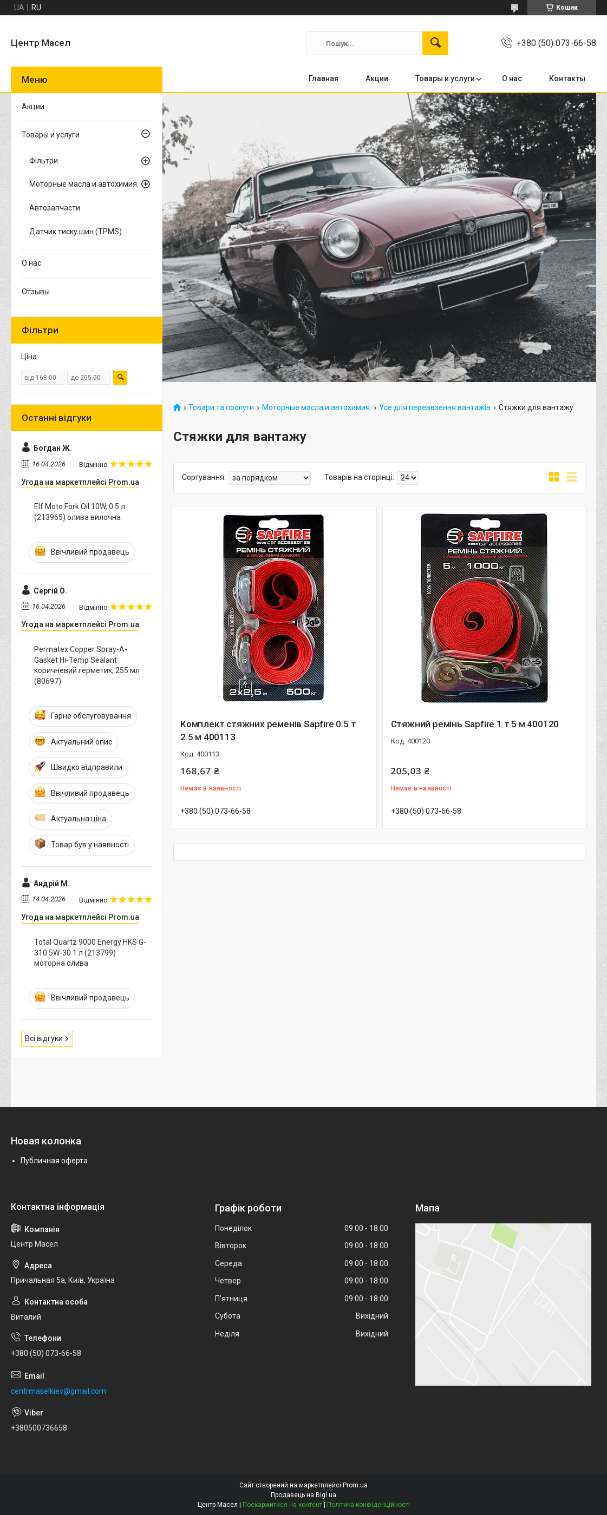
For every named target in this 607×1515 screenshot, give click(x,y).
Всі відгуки (44, 1038)
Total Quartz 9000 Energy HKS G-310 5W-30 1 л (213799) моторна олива (90, 952)
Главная (323, 78)
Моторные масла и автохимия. (316, 408)
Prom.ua (355, 1485)
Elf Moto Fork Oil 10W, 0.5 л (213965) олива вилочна (79, 512)
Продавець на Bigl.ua (303, 1495)
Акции (376, 78)
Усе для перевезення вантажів (435, 408)
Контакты (567, 78)
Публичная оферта (54, 1160)
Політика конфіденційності (368, 1505)
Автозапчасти (54, 207)
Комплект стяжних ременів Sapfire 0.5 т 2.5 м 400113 (268, 730)
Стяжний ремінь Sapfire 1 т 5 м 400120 (475, 724)
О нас (512, 78)
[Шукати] (435, 43)
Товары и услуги (445, 78)
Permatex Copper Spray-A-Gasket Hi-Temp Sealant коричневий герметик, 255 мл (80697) (87, 665)
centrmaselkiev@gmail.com (58, 1391)
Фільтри (43, 160)
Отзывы (36, 291)
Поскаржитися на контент (282, 1505)
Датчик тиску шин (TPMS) (75, 231)
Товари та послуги (221, 408)
